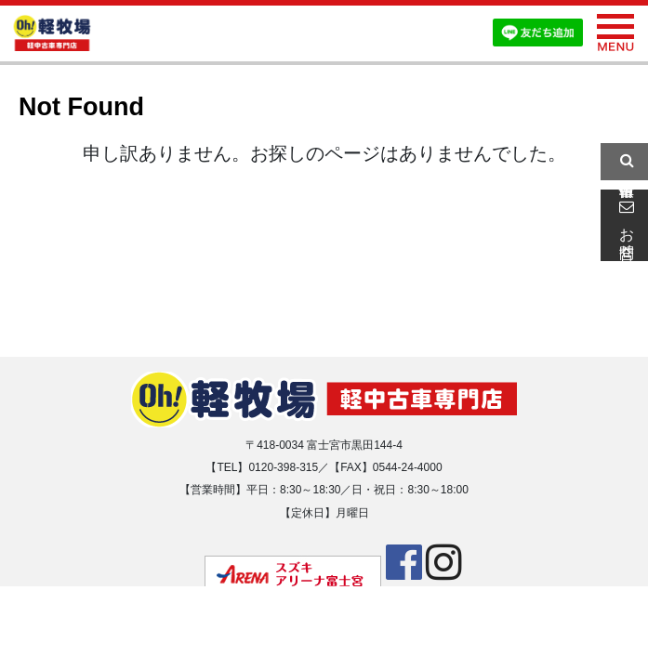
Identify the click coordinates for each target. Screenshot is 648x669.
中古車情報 (624, 161)
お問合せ (624, 225)
